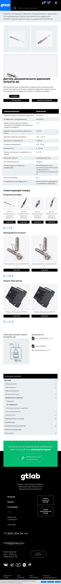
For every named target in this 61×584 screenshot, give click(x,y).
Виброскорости (10, 387)
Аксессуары (9, 433)
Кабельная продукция (13, 429)
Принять (43, 581)
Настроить (51, 581)
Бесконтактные (10, 415)
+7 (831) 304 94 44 (15, 533)
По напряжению (11, 405)
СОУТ (9, 512)
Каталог (10, 502)
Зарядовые (10, 401)
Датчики (8, 380)
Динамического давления (14, 398)
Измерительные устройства (15, 426)
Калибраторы (10, 422)
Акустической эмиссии (13, 411)
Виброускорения (11, 384)
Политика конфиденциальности (50, 576)
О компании (12, 507)
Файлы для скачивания (12, 518)
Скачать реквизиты (38, 554)
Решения (11, 497)
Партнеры (11, 525)
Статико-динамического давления (16, 408)
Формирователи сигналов (14, 419)
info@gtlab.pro (13, 543)
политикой (19, 582)
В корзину (14, 96)
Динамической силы (12, 394)
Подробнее (9, 222)
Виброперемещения (12, 391)
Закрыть (57, 581)
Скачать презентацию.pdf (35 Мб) (45, 511)
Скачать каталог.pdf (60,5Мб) (45, 500)
